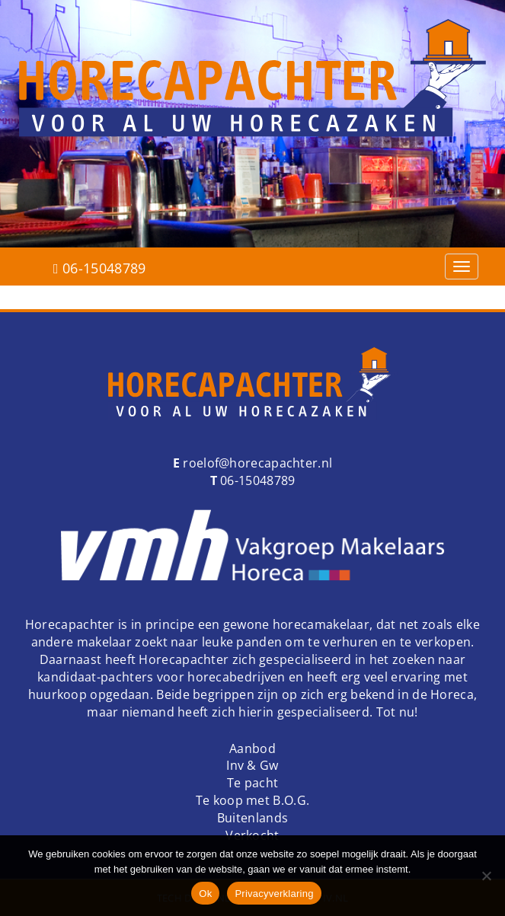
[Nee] (486, 875)
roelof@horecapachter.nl (256, 463)
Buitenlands (252, 817)
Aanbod (252, 748)
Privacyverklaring (274, 893)
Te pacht (252, 782)
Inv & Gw (252, 765)
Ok (205, 893)
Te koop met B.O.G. (252, 800)
